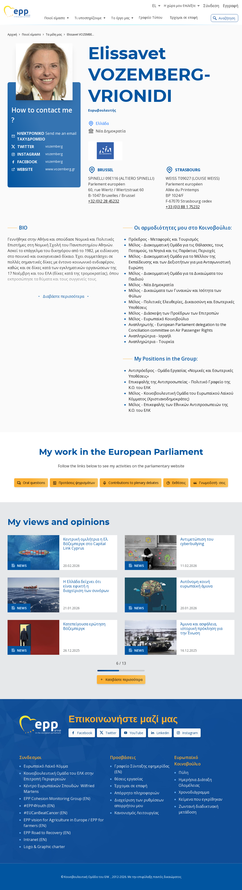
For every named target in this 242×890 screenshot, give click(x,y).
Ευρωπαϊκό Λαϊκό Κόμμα (46, 765)
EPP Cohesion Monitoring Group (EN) (57, 797)
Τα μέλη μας (54, 34)
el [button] (157, 6)
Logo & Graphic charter (44, 844)
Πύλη (183, 772)
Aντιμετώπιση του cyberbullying (196, 541)
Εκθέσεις (176, 482)
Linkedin (160, 733)
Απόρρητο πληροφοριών (136, 792)
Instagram (187, 733)
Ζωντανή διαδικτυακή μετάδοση (198, 808)
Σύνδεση (211, 5)
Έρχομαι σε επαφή (130, 785)
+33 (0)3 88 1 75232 (183, 206)
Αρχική (12, 34)
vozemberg (54, 146)
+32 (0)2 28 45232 (103, 201)
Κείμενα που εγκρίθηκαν (200, 798)
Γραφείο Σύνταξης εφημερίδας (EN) (141, 768)
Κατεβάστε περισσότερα (121, 679)
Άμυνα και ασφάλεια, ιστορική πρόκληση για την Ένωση (201, 629)
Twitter (108, 733)
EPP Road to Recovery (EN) (47, 830)
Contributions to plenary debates (131, 482)
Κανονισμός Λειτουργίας (136, 811)
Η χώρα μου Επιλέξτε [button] (182, 6)
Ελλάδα (98, 123)
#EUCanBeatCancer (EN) (45, 811)
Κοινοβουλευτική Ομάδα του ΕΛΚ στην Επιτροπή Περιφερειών (59, 775)
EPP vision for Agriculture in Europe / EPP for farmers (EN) (64, 821)
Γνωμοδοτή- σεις (209, 482)
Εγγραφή (230, 5)
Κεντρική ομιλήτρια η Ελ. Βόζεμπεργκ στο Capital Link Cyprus (85, 544)
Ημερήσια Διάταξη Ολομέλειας (195, 782)
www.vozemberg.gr (60, 169)
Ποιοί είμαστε (31, 34)
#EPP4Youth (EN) (39, 804)
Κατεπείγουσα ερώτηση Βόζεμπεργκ (84, 626)
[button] (63, 296)
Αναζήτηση (224, 18)
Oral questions (31, 482)
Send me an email (60, 133)
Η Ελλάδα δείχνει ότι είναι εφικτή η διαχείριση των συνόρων (86, 586)
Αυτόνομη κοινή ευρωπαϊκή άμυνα (196, 583)
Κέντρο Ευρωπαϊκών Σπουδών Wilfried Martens (59, 788)
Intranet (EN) (35, 837)
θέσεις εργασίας (128, 778)
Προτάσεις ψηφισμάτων (74, 482)
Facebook (81, 733)
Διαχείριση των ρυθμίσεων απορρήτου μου (139, 801)
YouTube (133, 733)
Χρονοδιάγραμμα (194, 791)
